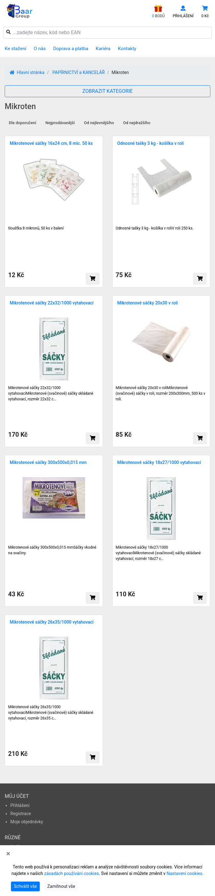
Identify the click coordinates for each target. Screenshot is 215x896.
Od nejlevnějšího (99, 122)
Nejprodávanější (60, 122)
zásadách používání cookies (71, 873)
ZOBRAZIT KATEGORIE (107, 91)
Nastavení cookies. (184, 873)
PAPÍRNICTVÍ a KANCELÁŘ (78, 72)
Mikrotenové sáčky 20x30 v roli (147, 302)
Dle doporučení (22, 122)
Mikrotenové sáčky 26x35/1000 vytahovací (52, 622)
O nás (40, 48)
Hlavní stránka (27, 72)
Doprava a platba (70, 48)
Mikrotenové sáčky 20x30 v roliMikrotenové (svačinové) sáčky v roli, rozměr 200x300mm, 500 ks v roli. (161, 393)
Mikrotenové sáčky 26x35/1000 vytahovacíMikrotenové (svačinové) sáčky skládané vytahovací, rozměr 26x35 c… (50, 712)
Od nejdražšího (137, 122)
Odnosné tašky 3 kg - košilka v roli (150, 143)
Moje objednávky (26, 821)
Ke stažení (15, 48)
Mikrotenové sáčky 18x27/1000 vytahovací (159, 462)
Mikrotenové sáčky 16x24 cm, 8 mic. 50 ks (51, 143)
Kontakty (127, 48)
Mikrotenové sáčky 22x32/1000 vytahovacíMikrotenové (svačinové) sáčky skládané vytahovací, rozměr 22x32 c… (50, 393)
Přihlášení (20, 805)
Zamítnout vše (61, 886)
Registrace (20, 813)
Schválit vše (25, 886)
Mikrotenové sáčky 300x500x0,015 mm (48, 462)
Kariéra (103, 48)
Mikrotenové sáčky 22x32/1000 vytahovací (52, 302)
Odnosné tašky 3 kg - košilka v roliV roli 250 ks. (155, 228)
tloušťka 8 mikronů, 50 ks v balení (36, 228)
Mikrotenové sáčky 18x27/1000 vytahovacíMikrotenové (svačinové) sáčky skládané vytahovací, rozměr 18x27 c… (158, 553)
